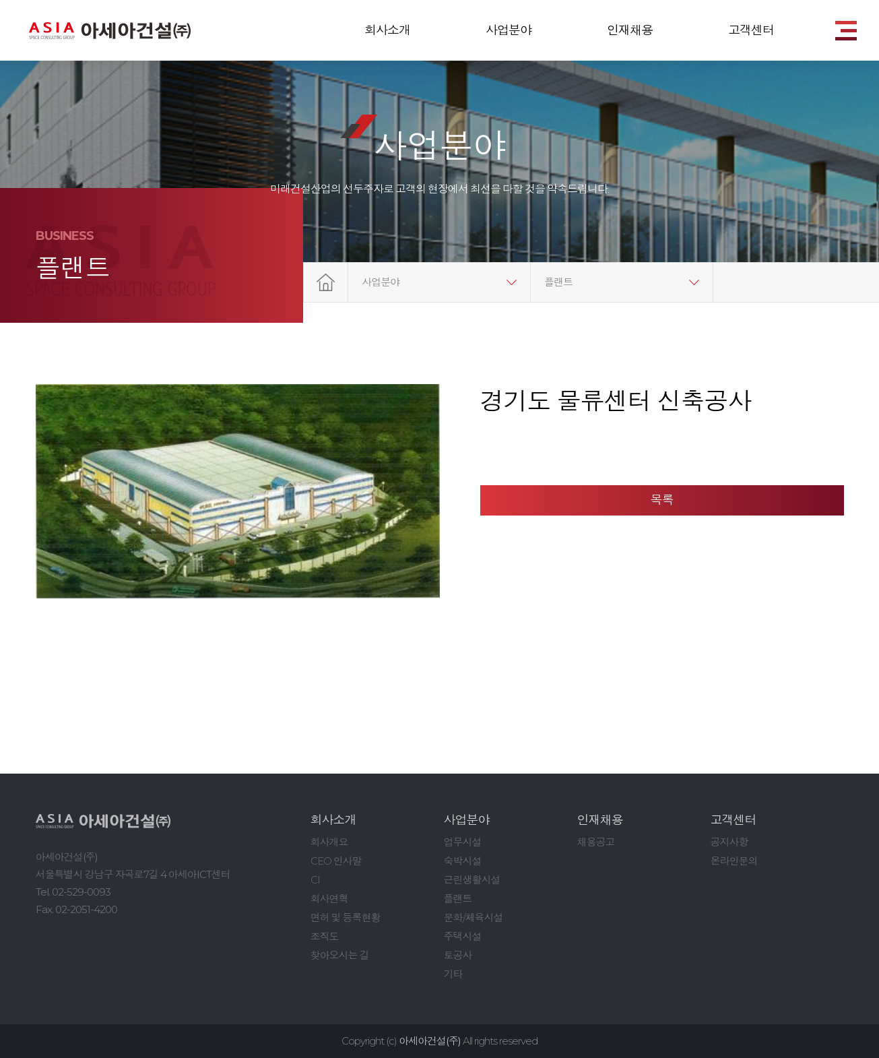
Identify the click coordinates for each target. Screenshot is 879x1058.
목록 (662, 500)
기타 (453, 974)
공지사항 (729, 842)
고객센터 (751, 30)
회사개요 (329, 842)
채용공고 (596, 842)
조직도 (325, 936)
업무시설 (463, 842)
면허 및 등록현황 (346, 917)
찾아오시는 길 (340, 955)
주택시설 (463, 936)
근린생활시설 (472, 879)
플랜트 (558, 282)
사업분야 (508, 30)
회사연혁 (329, 898)
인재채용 (630, 30)
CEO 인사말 (336, 860)
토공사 (458, 955)
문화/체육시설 (473, 917)
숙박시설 (463, 860)
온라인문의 (734, 860)
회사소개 (387, 30)
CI (315, 879)
